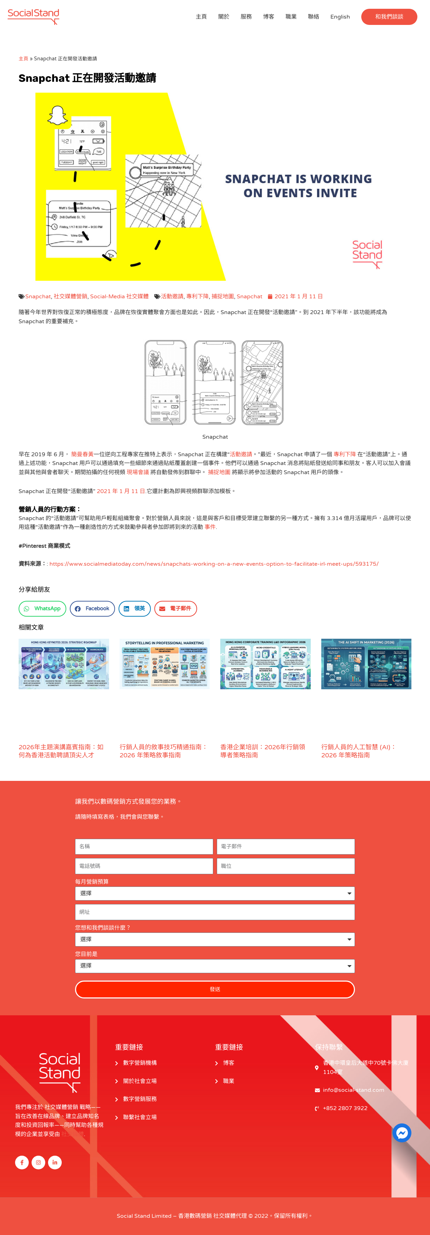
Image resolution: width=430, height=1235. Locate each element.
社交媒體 (72, 1134)
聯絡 (313, 16)
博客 (268, 16)
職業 (291, 16)
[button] (389, 17)
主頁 (201, 16)
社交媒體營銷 (70, 296)
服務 (246, 16)
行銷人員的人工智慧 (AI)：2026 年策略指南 (359, 751)
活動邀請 (172, 296)
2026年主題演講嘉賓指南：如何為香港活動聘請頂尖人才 (61, 751)
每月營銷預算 (92, 881)
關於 (223, 16)
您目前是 (86, 954)
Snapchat (38, 296)
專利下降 (197, 296)
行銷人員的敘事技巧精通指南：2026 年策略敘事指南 (164, 751)
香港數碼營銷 (195, 1216)
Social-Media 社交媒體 (119, 296)
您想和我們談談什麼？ (103, 927)
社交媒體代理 (230, 1216)
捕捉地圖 (222, 296)
